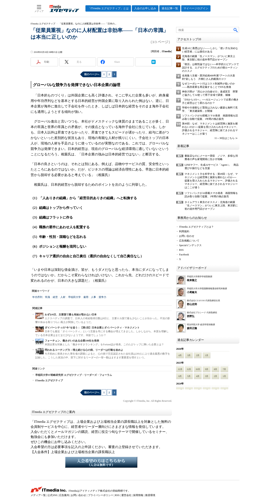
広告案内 (64, 495)
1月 (206, 355)
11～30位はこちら (224, 138)
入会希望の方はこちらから (101, 462)
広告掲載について (189, 240)
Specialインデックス (190, 245)
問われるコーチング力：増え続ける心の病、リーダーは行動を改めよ (84, 349)
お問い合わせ (186, 236)
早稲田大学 (74, 297)
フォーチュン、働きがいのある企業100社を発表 (72, 340)
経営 (55, 297)
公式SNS (52, 495)
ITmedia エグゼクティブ (49, 380)
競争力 (102, 297)
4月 (180, 355)
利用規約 (184, 231)
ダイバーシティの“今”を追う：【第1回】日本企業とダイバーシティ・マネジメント (92, 327)
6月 (180, 376)
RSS (181, 249)
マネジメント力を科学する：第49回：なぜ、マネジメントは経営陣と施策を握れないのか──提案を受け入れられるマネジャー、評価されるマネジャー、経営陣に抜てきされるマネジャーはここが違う (211, 180)
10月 (198, 369)
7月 (224, 369)
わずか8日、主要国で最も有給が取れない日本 (71, 314)
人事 (93, 297)
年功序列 (37, 297)
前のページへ (91, 74)
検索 (236, 30)
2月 (197, 355)
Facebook (184, 254)
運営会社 (126, 495)
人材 (62, 297)
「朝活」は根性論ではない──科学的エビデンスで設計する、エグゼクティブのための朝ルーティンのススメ (210, 67)
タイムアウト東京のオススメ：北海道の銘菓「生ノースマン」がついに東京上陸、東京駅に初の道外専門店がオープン (211, 205)
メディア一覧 (38, 495)
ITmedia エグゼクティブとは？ (196, 226)
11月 (189, 369)
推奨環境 (150, 495)
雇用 (85, 297)
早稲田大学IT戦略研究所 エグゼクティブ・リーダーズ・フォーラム (73, 375)
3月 (188, 355)
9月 (206, 369)
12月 (180, 369)
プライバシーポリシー (100, 495)
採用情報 (138, 495)
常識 (47, 297)
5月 (188, 376)
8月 (215, 369)
